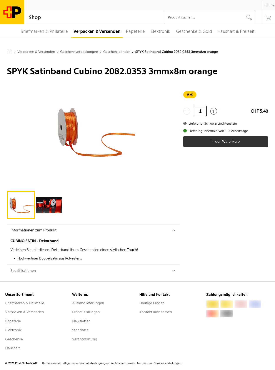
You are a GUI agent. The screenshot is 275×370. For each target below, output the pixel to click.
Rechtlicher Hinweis (122, 363)
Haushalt (12, 348)
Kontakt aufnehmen (155, 312)
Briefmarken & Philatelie (24, 303)
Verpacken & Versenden (24, 312)
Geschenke (14, 339)
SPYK (190, 94)
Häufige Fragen (152, 303)
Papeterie (13, 321)
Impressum (144, 363)
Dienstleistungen (86, 312)
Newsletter (81, 321)
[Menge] (200, 111)
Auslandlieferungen (88, 303)
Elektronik (13, 330)
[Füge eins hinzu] (213, 111)
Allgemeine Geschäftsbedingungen (86, 363)
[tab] (21, 205)
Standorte (80, 330)
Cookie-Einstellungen (167, 363)
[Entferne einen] (186, 111)
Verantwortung (84, 339)
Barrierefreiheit (52, 363)
